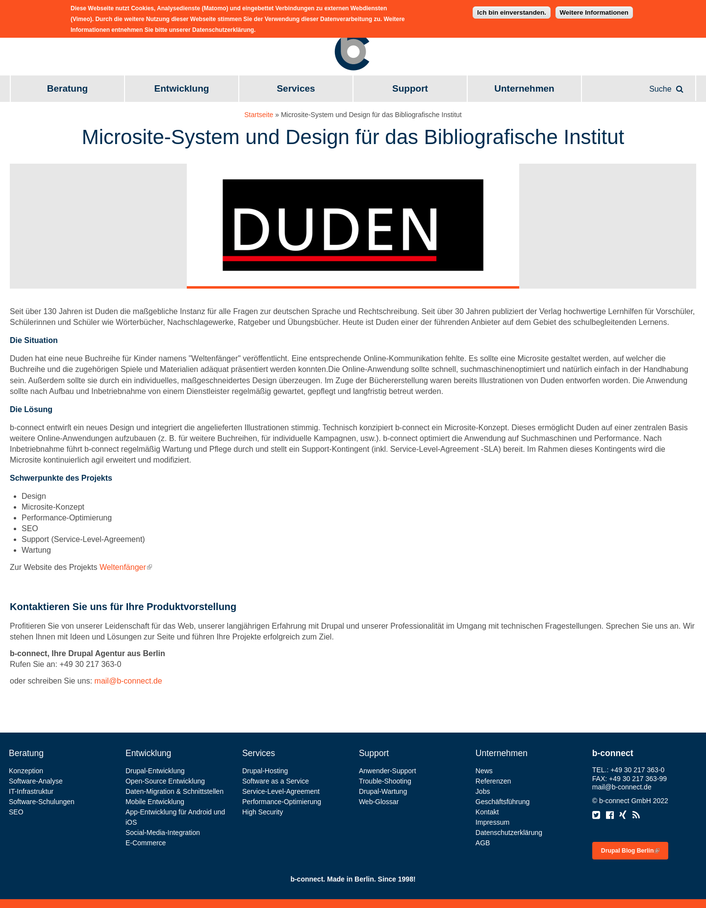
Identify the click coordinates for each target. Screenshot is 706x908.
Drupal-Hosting (265, 771)
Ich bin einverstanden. (511, 9)
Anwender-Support (387, 771)
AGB (483, 843)
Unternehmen (524, 88)
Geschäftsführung (503, 802)
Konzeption (26, 771)
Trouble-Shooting (385, 781)
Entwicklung (181, 88)
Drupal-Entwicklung (155, 771)
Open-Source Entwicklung (165, 781)
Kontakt (487, 812)
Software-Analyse (36, 781)
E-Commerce (146, 843)
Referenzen (493, 781)
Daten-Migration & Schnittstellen (175, 791)
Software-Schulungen (42, 802)
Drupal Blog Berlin (630, 850)
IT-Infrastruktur (31, 791)
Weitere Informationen (594, 9)
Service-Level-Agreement (281, 791)
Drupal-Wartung (383, 791)
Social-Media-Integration (163, 832)
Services (296, 88)
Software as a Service (275, 781)
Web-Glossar (379, 802)
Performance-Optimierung (281, 802)
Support (410, 88)
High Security (262, 812)
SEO (16, 812)
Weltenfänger (126, 567)
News (484, 771)
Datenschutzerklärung (509, 832)
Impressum (492, 822)
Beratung (67, 88)
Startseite (258, 115)
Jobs (483, 791)
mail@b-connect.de (128, 681)
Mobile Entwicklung (155, 802)
